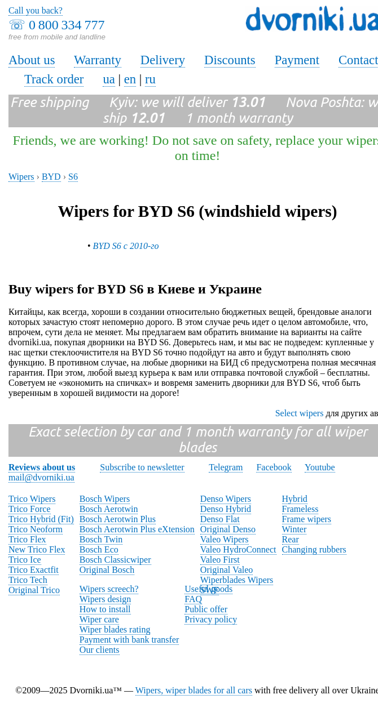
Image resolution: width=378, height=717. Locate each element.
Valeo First (220, 559)
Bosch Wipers (105, 499)
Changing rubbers (314, 549)
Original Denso (228, 529)
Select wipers (299, 413)
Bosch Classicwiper (115, 559)
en (130, 79)
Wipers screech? (109, 589)
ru (150, 79)
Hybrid (294, 499)
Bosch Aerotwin (109, 509)
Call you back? (35, 10)
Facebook (273, 467)
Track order (54, 79)
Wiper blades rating (115, 629)
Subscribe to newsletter (142, 467)
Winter (294, 529)
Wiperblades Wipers (236, 580)
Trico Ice (24, 559)
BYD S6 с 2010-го (126, 246)
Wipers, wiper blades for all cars (193, 690)
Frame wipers (307, 519)
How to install (105, 609)
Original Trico (34, 590)
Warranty (97, 60)
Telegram (226, 467)
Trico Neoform (35, 529)
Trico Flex (27, 539)
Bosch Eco (99, 549)
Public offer (205, 609)
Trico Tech (27, 580)
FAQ (193, 599)
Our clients (100, 649)
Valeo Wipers (224, 539)
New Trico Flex (36, 549)
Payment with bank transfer (129, 639)
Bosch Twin (101, 539)
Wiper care (99, 619)
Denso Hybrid (225, 509)
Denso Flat (220, 519)
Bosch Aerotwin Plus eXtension (137, 529)
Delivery (162, 60)
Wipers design (105, 599)
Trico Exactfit (33, 570)
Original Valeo (226, 570)
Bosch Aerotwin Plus (118, 519)
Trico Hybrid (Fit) (41, 519)
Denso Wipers (225, 499)
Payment (297, 60)
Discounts (230, 60)
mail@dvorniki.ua (41, 477)
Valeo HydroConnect (238, 549)
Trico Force (29, 509)
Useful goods (208, 589)
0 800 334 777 (66, 24)
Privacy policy (210, 619)
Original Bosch (107, 570)
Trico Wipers (31, 499)
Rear (290, 539)
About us (31, 60)
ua (109, 79)
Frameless (300, 509)
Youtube (320, 467)
